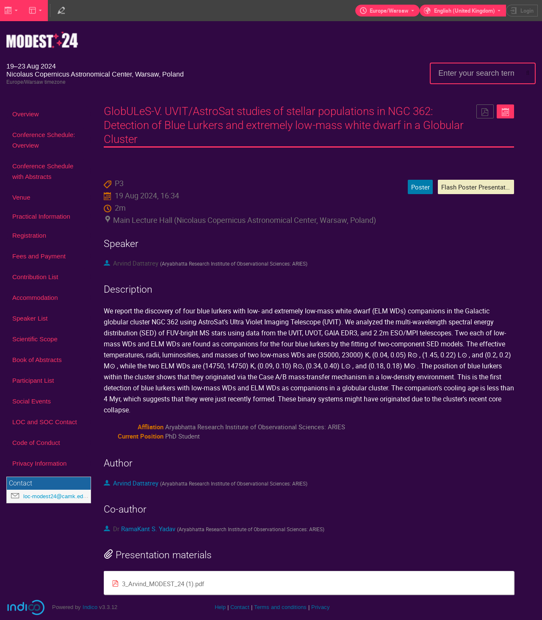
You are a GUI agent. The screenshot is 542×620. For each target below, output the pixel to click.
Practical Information (41, 216)
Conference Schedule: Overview (43, 140)
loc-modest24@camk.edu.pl (57, 496)
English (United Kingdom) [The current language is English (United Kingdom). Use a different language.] (464, 10)
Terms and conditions (280, 607)
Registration (29, 235)
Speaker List (29, 318)
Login (527, 10)
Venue (21, 197)
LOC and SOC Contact (44, 421)
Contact (239, 607)
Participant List (33, 380)
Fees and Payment (39, 256)
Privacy (320, 607)
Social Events (31, 401)
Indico (90, 607)
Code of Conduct (36, 442)
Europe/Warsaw (389, 10)
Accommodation (35, 297)
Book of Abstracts (37, 359)
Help (220, 607)
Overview (25, 114)
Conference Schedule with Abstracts (42, 171)
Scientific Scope (35, 339)
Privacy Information (39, 463)
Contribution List (35, 276)
